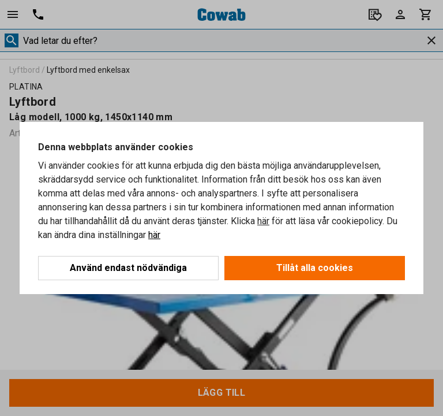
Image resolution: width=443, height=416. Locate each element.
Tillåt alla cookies (314, 267)
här (263, 221)
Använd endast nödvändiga (128, 267)
